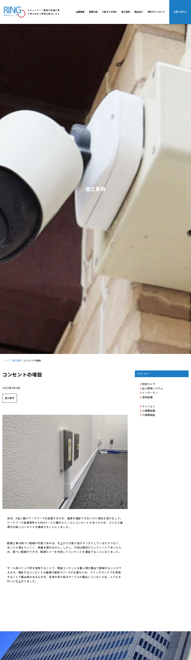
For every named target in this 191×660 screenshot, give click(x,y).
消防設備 (146, 397)
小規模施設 (147, 415)
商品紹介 (138, 11)
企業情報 (80, 11)
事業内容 (93, 11)
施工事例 (125, 11)
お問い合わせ (180, 11)
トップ (7, 360)
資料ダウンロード (156, 11)
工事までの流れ (109, 11)
